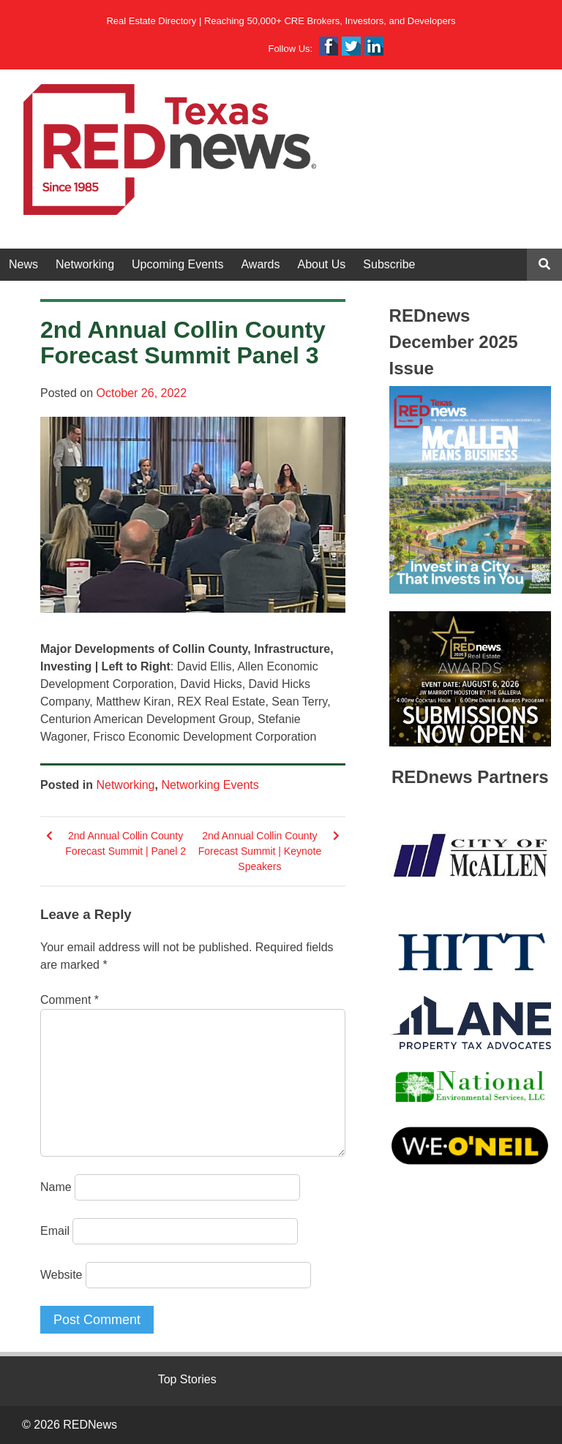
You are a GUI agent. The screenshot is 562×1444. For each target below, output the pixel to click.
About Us (322, 264)
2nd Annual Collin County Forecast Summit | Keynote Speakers (260, 851)
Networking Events (209, 785)
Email (55, 1231)
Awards (260, 264)
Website (61, 1275)
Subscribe (389, 264)
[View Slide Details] (470, 490)
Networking (85, 264)
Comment (69, 1000)
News (23, 264)
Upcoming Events (177, 264)
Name (56, 1187)
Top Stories (187, 1379)
